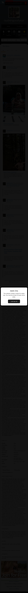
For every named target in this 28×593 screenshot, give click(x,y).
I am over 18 (14, 301)
